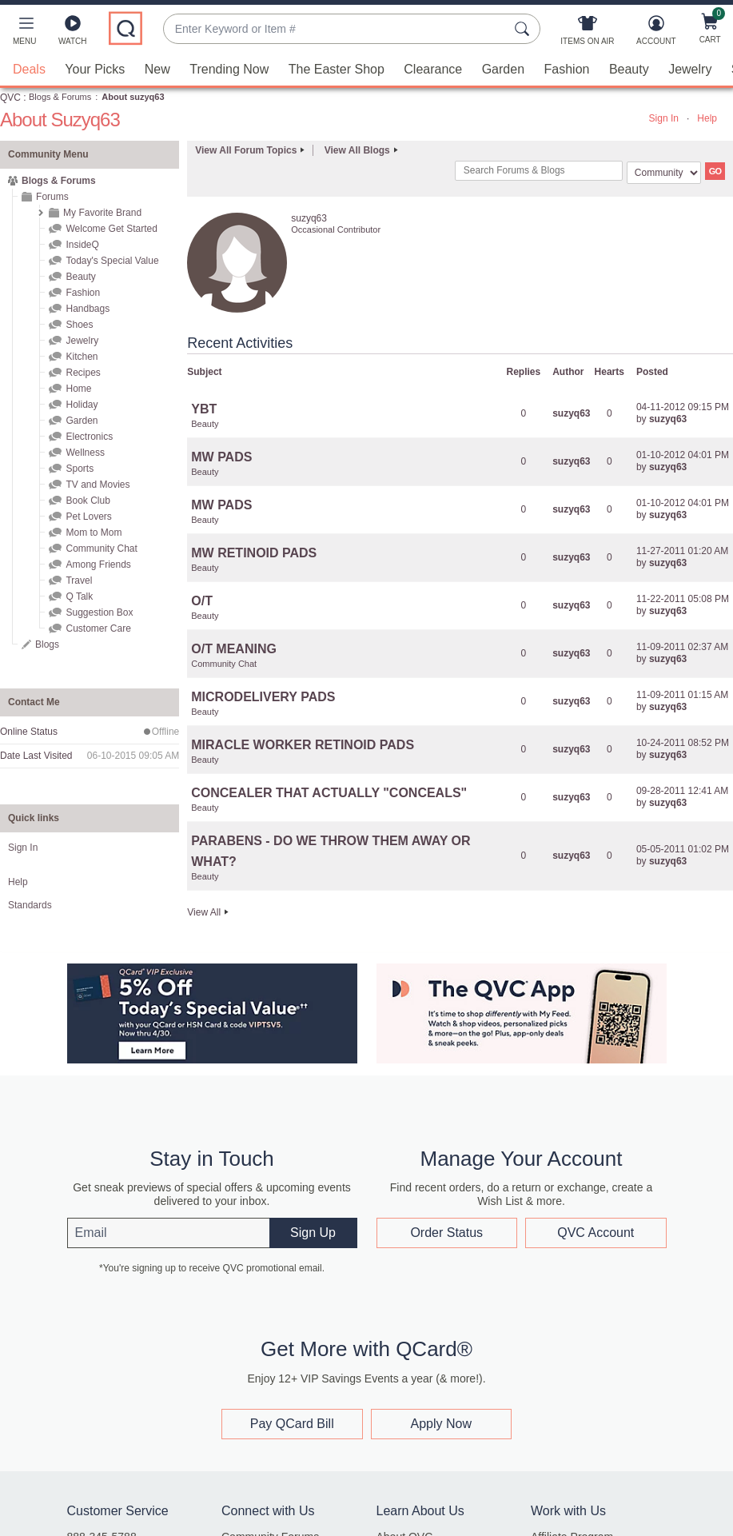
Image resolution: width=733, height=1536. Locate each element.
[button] (24, 34)
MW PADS (221, 457)
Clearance (433, 69)
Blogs (47, 644)
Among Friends (98, 564)
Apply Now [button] (441, 1410)
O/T (202, 601)
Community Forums (270, 1523)
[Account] (655, 34)
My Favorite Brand (102, 212)
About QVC (404, 1523)
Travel (79, 580)
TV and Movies (97, 484)
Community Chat (101, 548)
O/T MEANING (234, 649)
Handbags (88, 308)
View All (204, 912)
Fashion (567, 69)
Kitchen (82, 356)
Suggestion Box (99, 612)
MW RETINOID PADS (254, 553)
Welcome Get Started (111, 228)
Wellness (85, 452)
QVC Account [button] (595, 1232)
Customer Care (98, 628)
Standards (30, 905)
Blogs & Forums (60, 97)
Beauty (629, 69)
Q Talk (79, 596)
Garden (503, 69)
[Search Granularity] (664, 173)
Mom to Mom (94, 532)
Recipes (83, 372)
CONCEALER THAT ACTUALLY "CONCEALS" (329, 793)
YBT (204, 409)
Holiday (82, 404)
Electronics (89, 436)
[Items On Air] (587, 34)
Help (707, 118)
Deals (29, 69)
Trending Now (229, 69)
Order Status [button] (446, 1232)
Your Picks (95, 69)
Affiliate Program (572, 1523)
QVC (10, 97)
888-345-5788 (102, 1523)
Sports (80, 468)
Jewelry (689, 69)
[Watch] (72, 34)
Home (78, 388)
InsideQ (82, 244)
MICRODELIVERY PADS (263, 697)
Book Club (88, 500)
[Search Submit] (524, 28)
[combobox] (336, 29)
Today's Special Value (112, 260)
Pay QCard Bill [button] (292, 1410)
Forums (52, 196)
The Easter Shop (336, 69)
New (157, 69)
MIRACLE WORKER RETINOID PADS (302, 745)
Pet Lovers (88, 516)
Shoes (79, 324)
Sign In (664, 118)
